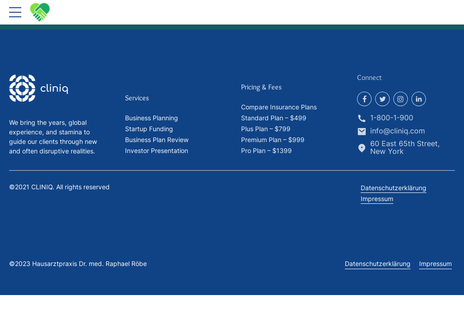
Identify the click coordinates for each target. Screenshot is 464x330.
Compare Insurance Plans (279, 107)
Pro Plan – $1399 (266, 150)
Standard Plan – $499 (273, 118)
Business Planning (151, 118)
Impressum (377, 198)
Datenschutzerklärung (393, 188)
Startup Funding (149, 129)
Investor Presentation (156, 150)
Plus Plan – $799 (265, 129)
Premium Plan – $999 (272, 139)
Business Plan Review (156, 139)
